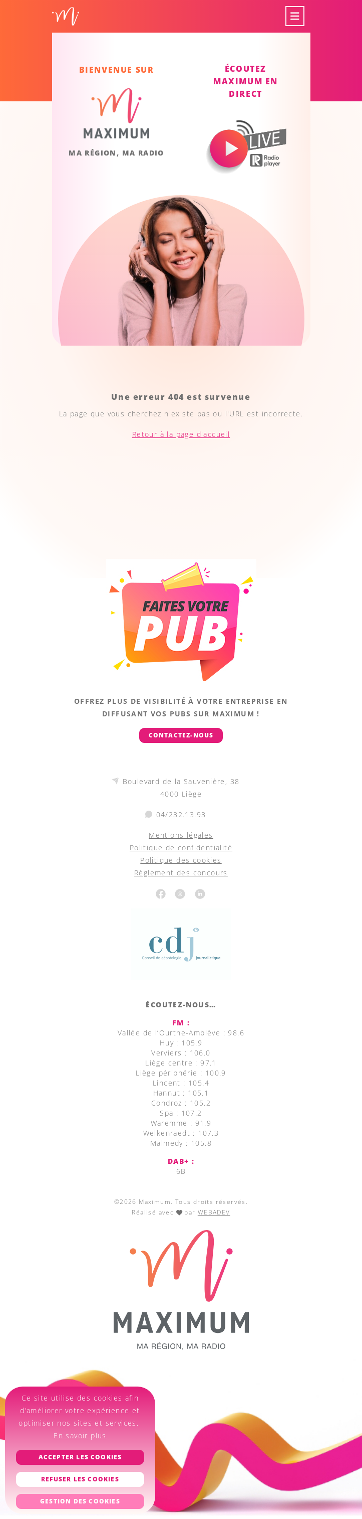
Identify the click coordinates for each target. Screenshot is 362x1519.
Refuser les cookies (80, 1479)
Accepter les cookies (80, 1457)
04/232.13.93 (181, 814)
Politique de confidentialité (181, 847)
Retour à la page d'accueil (181, 434)
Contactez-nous (181, 735)
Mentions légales (181, 835)
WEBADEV (214, 1212)
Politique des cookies (180, 860)
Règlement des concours (181, 872)
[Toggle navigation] (294, 16)
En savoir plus (80, 1435)
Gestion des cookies (80, 1501)
